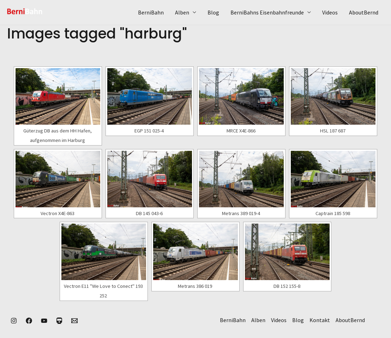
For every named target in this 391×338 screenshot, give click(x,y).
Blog (213, 12)
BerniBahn (151, 12)
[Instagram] (14, 321)
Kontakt (319, 320)
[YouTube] (44, 321)
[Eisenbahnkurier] (59, 321)
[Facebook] (29, 321)
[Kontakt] (74, 321)
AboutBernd (363, 12)
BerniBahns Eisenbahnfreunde (267, 12)
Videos (330, 12)
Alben (182, 12)
